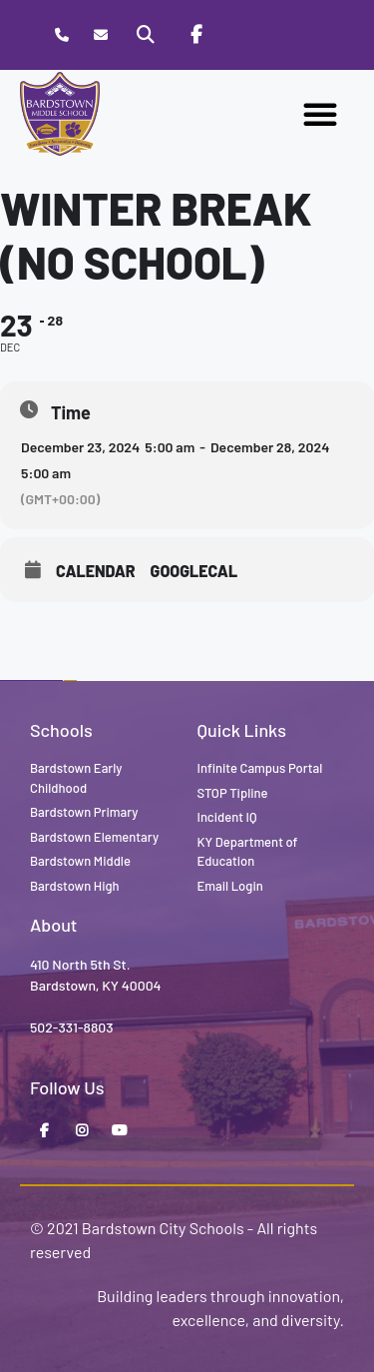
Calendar (96, 571)
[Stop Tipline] (245, 35)
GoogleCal (194, 571)
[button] (320, 114)
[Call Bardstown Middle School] (61, 35)
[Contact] (100, 35)
